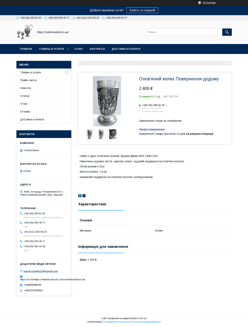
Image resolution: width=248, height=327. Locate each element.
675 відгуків (209, 2)
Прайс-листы (28, 80)
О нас (79, 48)
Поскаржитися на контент (116, 321)
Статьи (24, 95)
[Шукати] (227, 32)
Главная (26, 48)
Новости (25, 88)
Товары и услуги (51, 48)
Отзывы (25, 111)
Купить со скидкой (142, 10)
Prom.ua (142, 318)
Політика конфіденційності (146, 321)
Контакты (97, 48)
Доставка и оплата (126, 48)
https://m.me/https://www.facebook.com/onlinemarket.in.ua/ (44, 279)
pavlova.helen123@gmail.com (41, 271)
